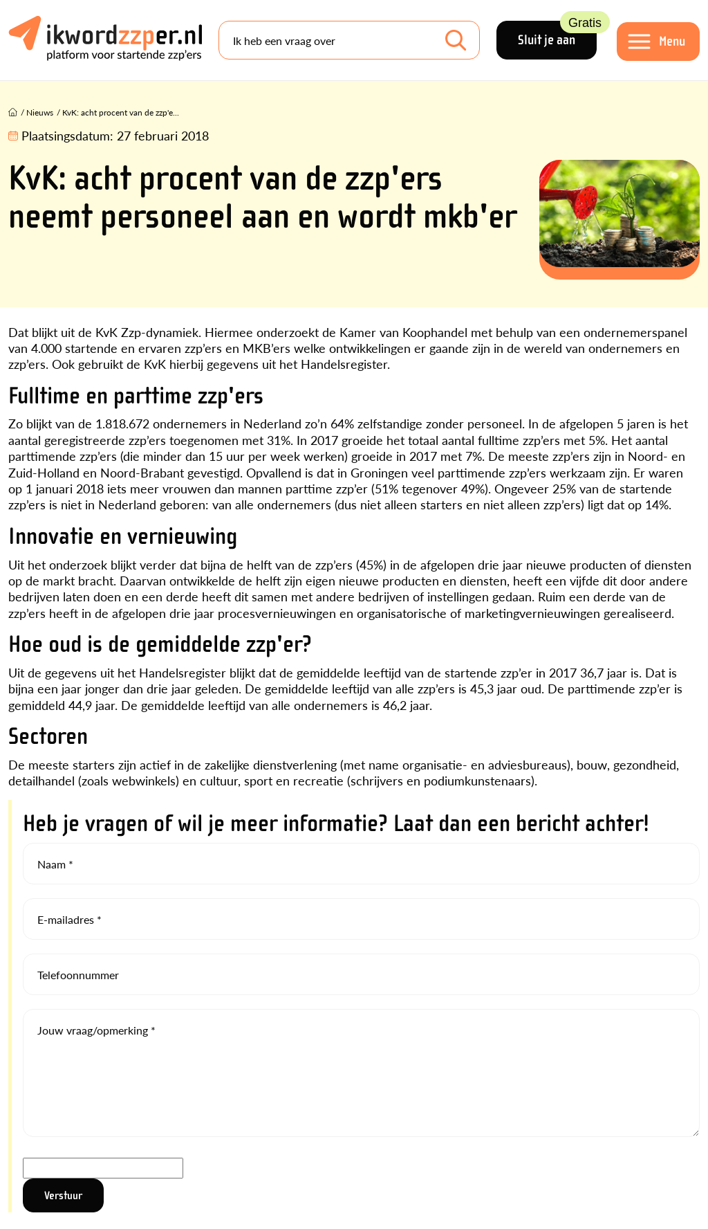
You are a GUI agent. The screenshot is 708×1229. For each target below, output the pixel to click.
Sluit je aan (557, 34)
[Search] (349, 40)
